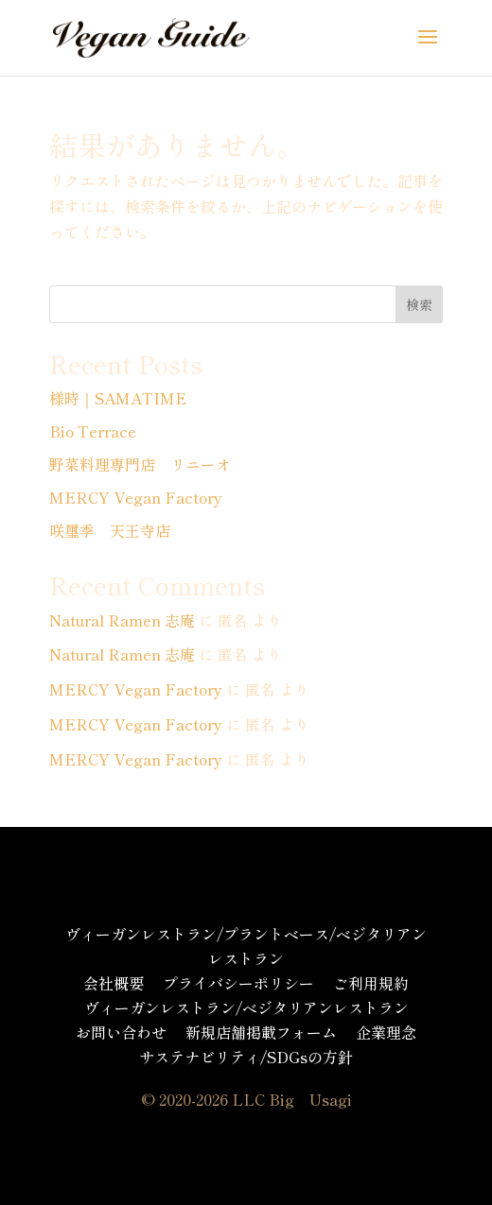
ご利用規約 (371, 983)
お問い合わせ (121, 1032)
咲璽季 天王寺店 (109, 530)
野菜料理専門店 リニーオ (140, 464)
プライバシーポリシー (238, 983)
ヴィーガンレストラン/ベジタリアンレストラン (246, 1007)
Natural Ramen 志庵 (122, 620)
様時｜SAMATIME (117, 398)
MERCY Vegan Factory (135, 497)
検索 (419, 304)
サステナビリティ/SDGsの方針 (246, 1056)
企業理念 (386, 1032)
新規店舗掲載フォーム (261, 1032)
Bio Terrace (92, 431)
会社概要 (113, 983)
